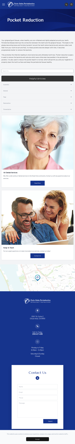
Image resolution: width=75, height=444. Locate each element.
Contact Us (37, 256)
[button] (3, 4)
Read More (37, 183)
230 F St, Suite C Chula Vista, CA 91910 (37, 317)
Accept (37, 439)
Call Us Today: (37, 333)
